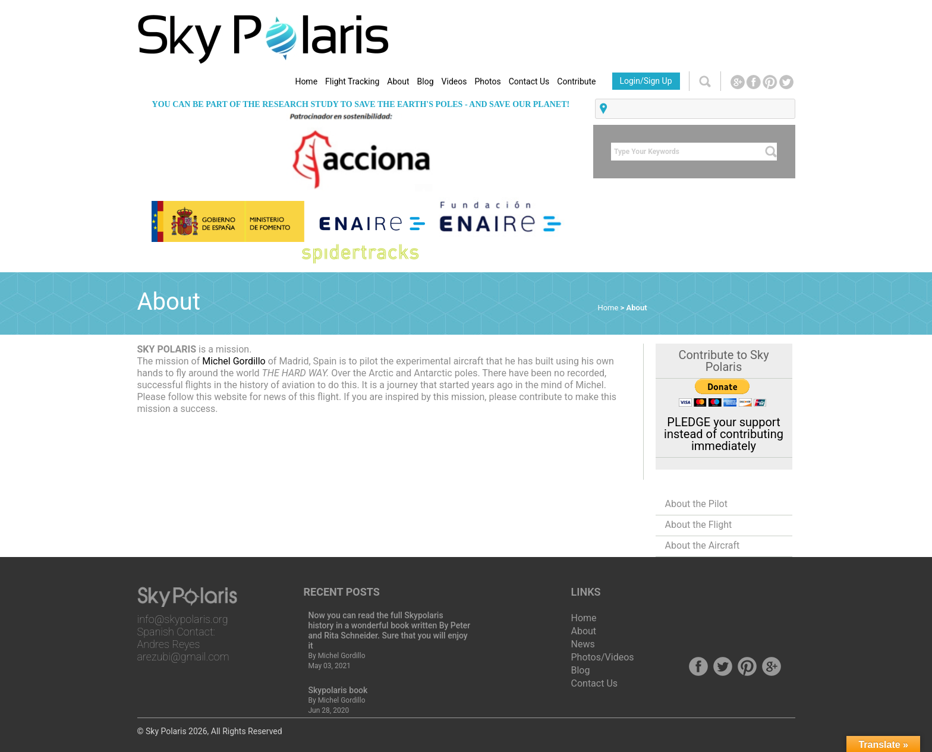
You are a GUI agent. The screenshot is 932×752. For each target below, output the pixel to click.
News (583, 644)
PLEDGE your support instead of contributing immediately (723, 434)
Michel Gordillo (234, 361)
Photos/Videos (602, 657)
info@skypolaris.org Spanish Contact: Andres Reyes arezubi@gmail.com (183, 638)
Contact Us (529, 81)
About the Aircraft (702, 545)
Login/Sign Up (645, 81)
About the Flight (698, 524)
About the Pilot (696, 503)
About (398, 81)
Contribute (576, 81)
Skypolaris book (338, 690)
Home (306, 81)
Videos (454, 81)
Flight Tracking (352, 81)
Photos (487, 81)
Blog (425, 81)
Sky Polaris (166, 731)
